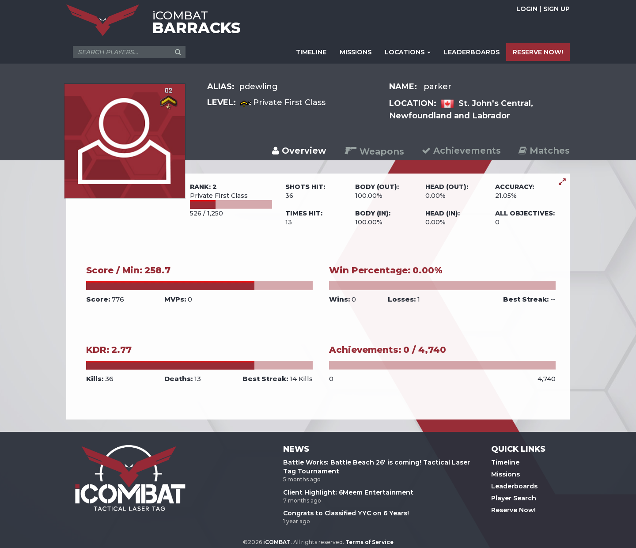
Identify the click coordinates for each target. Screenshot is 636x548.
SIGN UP (556, 9)
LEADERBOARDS (472, 52)
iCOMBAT (277, 542)
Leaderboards (514, 486)
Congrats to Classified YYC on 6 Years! (346, 513)
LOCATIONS (408, 52)
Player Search (513, 498)
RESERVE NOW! (538, 52)
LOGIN (527, 9)
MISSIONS (355, 52)
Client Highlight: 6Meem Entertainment (348, 492)
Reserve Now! (513, 510)
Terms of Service (369, 542)
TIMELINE (311, 52)
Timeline (505, 462)
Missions (505, 474)
